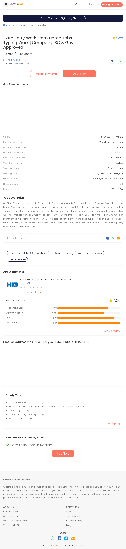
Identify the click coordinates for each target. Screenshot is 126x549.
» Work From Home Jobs (89, 253)
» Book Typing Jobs (19, 253)
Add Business (11, 516)
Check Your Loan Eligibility (63, 18)
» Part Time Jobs (17, 259)
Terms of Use (73, 516)
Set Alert (63, 454)
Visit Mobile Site (12, 525)
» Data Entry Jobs (62, 253)
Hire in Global (27, 283)
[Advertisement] (63, 110)
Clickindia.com (53, 545)
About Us (8, 507)
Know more (114, 423)
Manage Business (111, 4)
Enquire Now (79, 73)
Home (6, 25)
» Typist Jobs (41, 253)
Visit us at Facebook (15, 520)
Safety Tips (72, 507)
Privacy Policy (74, 520)
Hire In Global (13, 59)
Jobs (14, 25)
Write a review (112, 331)
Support (71, 511)
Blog (69, 525)
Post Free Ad (10, 511)
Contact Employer (46, 73)
